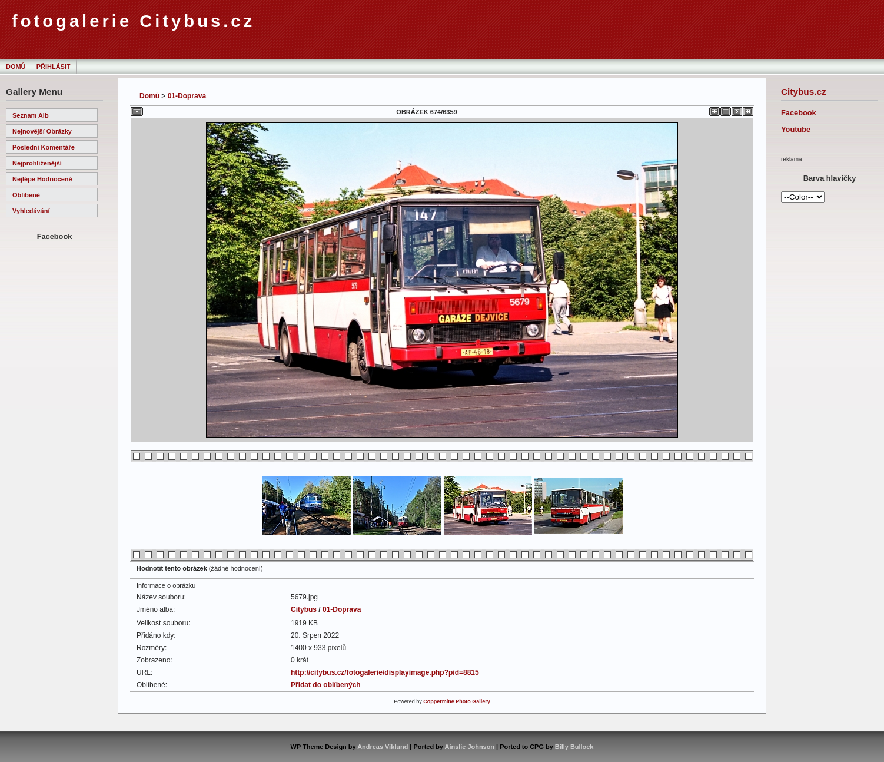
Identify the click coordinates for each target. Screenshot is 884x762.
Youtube (795, 129)
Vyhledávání (30, 210)
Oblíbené (26, 194)
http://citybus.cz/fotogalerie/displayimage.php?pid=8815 (385, 672)
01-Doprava (187, 96)
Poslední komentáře (43, 147)
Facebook (798, 112)
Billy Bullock (574, 746)
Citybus (304, 609)
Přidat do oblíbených (326, 685)
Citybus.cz (803, 92)
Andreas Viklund (382, 746)
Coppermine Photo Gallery (456, 701)
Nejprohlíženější (37, 163)
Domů (15, 66)
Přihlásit (53, 66)
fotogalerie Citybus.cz (133, 21)
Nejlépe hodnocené (42, 179)
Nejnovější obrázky (42, 131)
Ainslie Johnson (469, 746)
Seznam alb (30, 115)
